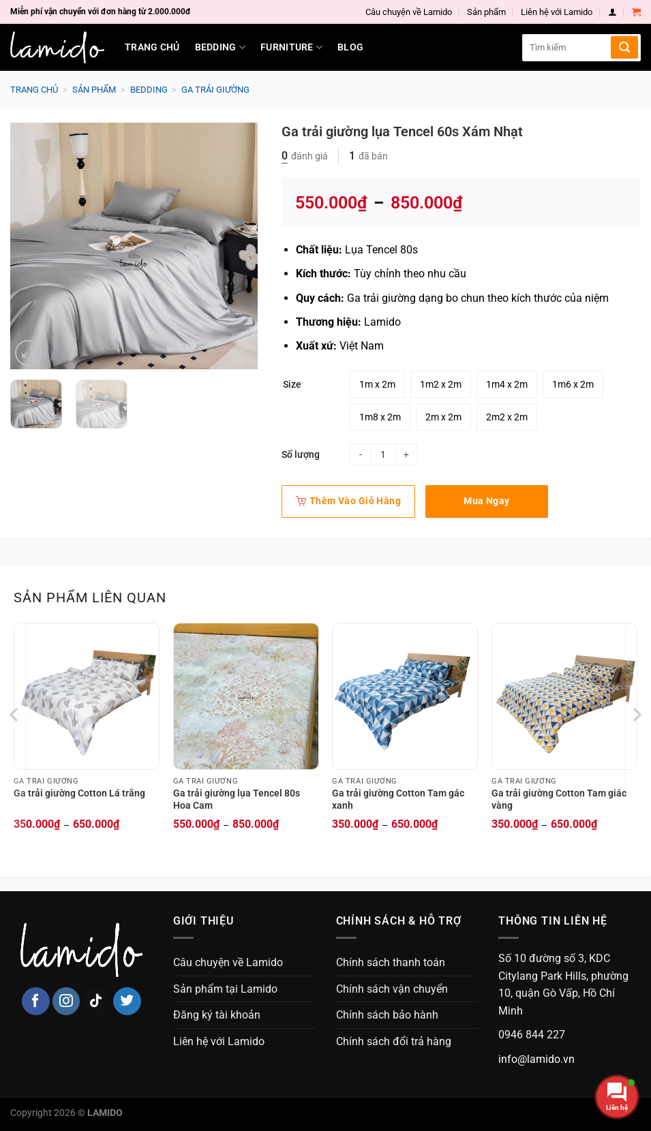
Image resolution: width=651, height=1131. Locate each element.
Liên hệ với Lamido (556, 12)
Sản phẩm (486, 12)
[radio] (377, 384)
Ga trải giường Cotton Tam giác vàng (558, 800)
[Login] (612, 11)
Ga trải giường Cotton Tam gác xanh (398, 800)
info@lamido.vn (536, 1059)
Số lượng (301, 454)
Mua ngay (486, 500)
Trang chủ (152, 47)
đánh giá (305, 156)
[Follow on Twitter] (127, 1001)
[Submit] (624, 47)
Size (292, 384)
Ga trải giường (215, 89)
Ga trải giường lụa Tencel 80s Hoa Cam (236, 800)
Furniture (291, 47)
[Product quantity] (383, 454)
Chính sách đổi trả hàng (393, 1041)
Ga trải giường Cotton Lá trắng (79, 793)
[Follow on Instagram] (66, 1001)
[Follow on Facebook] (36, 1001)
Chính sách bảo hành (387, 1014)
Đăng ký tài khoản (216, 1014)
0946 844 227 (531, 1034)
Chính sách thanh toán (390, 962)
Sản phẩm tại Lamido (225, 988)
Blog (350, 47)
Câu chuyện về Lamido (408, 12)
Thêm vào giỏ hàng (348, 500)
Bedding (220, 47)
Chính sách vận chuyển (392, 988)
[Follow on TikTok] (96, 1001)
